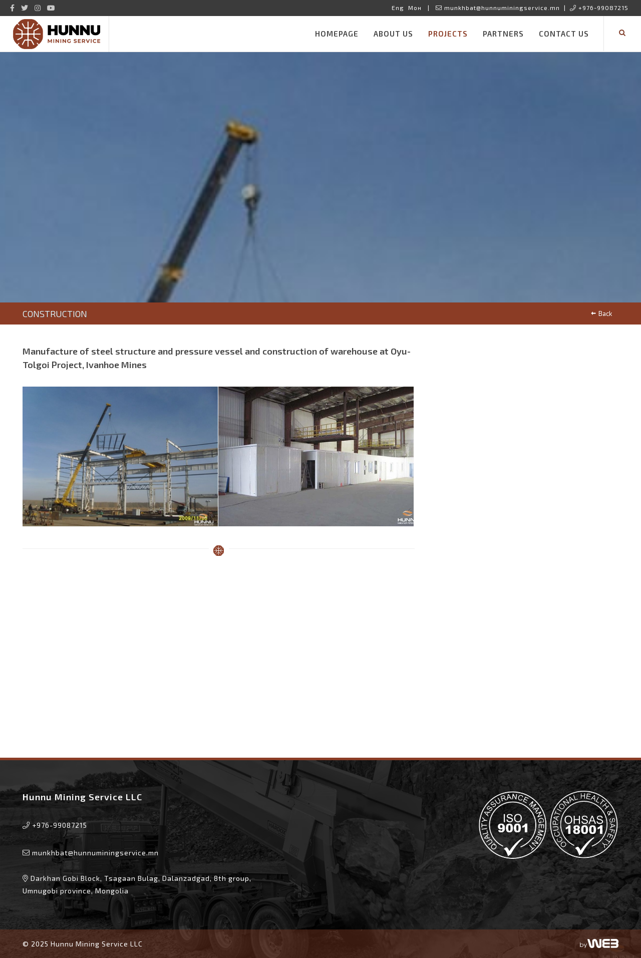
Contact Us (564, 33)
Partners (503, 33)
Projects (448, 33)
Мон (415, 7)
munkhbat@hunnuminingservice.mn (498, 7)
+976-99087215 (599, 7)
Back (601, 313)
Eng (398, 7)
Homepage (337, 33)
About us (393, 33)
